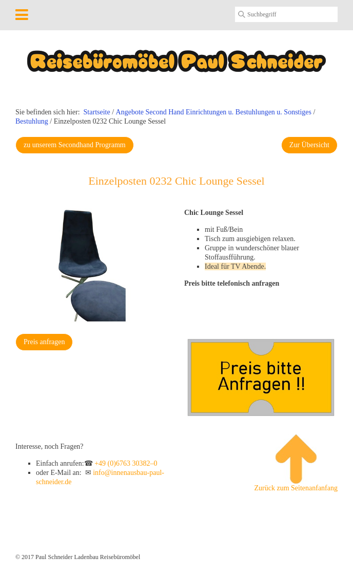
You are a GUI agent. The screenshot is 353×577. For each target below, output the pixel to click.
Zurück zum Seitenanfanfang (296, 463)
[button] (74, 145)
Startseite (97, 112)
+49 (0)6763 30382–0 (125, 463)
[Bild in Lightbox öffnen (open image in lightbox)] (92, 265)
